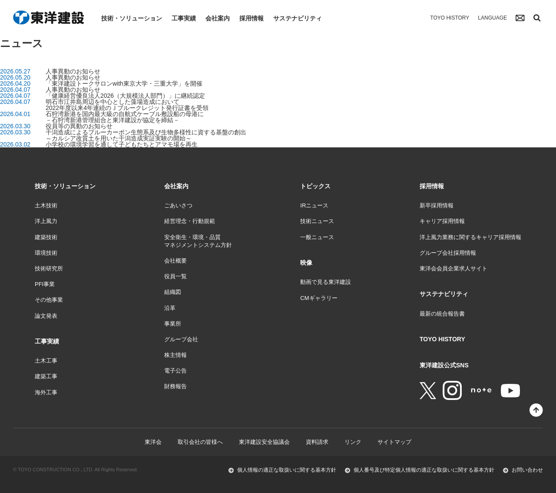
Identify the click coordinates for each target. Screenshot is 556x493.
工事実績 (184, 18)
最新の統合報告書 (442, 313)
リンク (352, 442)
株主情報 (175, 355)
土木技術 (46, 205)
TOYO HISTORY (449, 18)
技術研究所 (49, 268)
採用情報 (251, 18)
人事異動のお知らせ (73, 71)
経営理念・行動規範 (189, 221)
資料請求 (317, 442)
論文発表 (46, 316)
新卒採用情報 (436, 205)
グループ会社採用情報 (448, 253)
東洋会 (153, 442)
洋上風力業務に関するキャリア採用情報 (470, 237)
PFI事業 (45, 284)
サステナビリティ (297, 18)
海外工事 (46, 392)
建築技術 (46, 237)
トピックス (315, 186)
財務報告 (175, 386)
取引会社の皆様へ (200, 442)
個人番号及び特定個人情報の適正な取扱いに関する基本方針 (424, 470)
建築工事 (46, 376)
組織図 (172, 292)
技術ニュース (317, 221)
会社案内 (217, 18)
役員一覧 (175, 276)
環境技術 (46, 253)
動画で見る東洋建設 (325, 282)
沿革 (169, 308)
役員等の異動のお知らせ (79, 126)
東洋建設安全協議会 (264, 442)
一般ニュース (317, 237)
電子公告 (175, 370)
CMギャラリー (318, 298)
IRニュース (314, 205)
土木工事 (46, 360)
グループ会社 (181, 339)
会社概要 (175, 260)
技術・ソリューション (131, 18)
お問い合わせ (527, 470)
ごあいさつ (178, 205)
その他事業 (49, 299)
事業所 (172, 323)
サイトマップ (394, 442)
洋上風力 (46, 221)
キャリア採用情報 (442, 221)
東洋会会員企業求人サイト (453, 268)
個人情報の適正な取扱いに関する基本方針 (286, 470)
